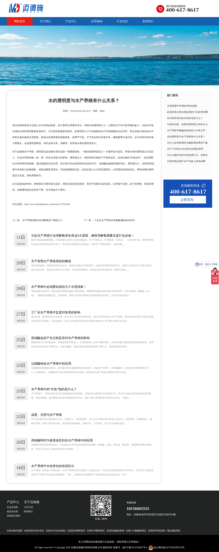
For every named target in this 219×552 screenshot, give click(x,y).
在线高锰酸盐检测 (115, 530)
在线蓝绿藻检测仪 (76, 530)
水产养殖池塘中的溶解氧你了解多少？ (42, 220)
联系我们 (148, 21)
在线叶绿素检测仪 (96, 530)
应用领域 (96, 21)
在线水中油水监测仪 (56, 530)
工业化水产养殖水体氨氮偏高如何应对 (114, 220)
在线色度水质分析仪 (34, 530)
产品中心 (71, 21)
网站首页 (19, 21)
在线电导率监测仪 (157, 530)
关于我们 (45, 21)
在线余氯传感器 (14, 530)
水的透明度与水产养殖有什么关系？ (186, 136)
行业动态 (122, 21)
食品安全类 (12, 511)
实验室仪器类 (13, 515)
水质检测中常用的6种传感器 (182, 106)
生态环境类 (12, 507)
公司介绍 (28, 507)
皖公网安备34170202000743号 (169, 547)
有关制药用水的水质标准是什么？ (185, 118)
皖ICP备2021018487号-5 (135, 547)
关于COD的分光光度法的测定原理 (185, 149)
